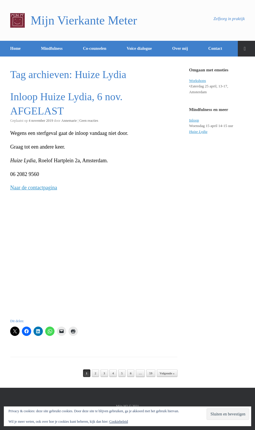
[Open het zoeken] (246, 49)
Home (15, 48)
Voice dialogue (139, 48)
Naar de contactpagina (33, 188)
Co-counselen (94, 48)
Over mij (180, 48)
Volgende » (167, 373)
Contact (215, 48)
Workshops (197, 80)
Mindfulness (52, 48)
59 (150, 373)
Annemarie (69, 121)
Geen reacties (88, 121)
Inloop (194, 120)
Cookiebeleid (118, 422)
